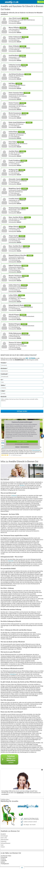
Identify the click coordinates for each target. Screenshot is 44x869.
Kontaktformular (20, 792)
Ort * (2, 379)
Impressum (17, 446)
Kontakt (25, 18)
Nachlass (22, 485)
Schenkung (13, 674)
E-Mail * (3, 391)
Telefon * (3, 385)
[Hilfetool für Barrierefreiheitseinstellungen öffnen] (42, 435)
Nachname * (4, 368)
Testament (14, 495)
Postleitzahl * (4, 374)
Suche (42, 2)
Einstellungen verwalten (22, 444)
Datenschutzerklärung (24, 446)
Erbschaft (10, 561)
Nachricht (3, 396)
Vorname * (4, 362)
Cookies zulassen (22, 441)
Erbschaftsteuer (36, 450)
